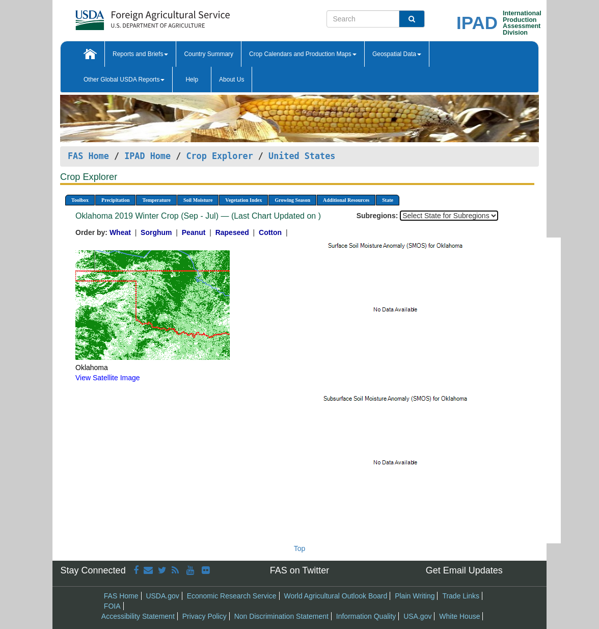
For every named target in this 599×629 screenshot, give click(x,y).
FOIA (112, 606)
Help (191, 79)
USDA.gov (162, 596)
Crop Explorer (219, 156)
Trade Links (460, 596)
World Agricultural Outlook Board (335, 596)
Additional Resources (346, 200)
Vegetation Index (243, 200)
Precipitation (115, 200)
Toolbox (80, 200)
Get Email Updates (464, 570)
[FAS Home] (127, 16)
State (387, 200)
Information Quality (366, 616)
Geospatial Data (396, 54)
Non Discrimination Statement (281, 616)
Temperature (156, 200)
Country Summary (208, 54)
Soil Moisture (197, 200)
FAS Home (88, 156)
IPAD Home (147, 156)
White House (459, 616)
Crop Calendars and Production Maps (303, 54)
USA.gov (417, 616)
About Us (231, 79)
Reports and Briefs (140, 54)
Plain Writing (414, 596)
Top (300, 548)
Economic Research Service (232, 596)
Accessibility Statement (138, 616)
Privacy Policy (204, 616)
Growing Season (292, 200)
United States (301, 156)
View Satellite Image (107, 378)
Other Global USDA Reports (124, 79)
